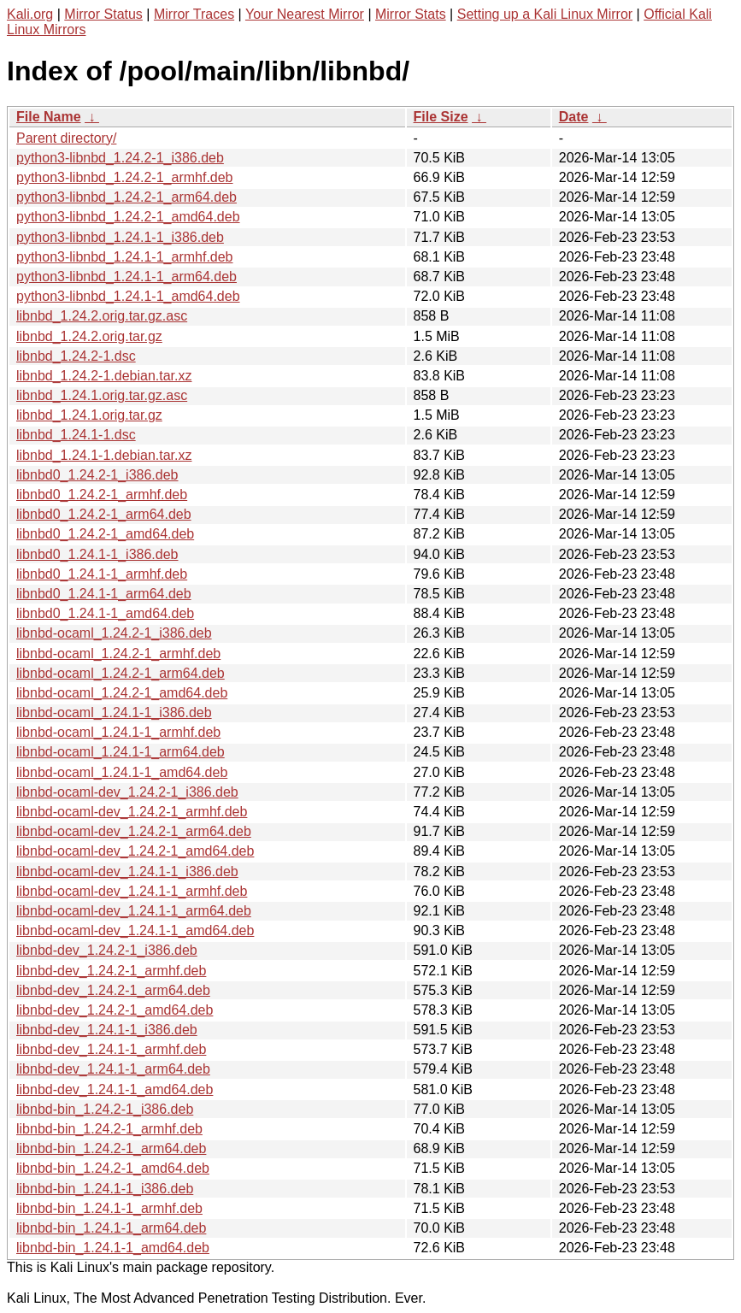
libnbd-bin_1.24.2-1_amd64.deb (112, 1168)
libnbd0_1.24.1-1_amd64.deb (105, 613)
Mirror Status (103, 14)
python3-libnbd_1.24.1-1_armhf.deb (124, 257)
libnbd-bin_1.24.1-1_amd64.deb (112, 1247)
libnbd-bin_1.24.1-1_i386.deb (104, 1188)
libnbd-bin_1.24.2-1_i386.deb (104, 1109)
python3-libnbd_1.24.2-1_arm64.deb (126, 197)
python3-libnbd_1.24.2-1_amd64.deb (128, 216)
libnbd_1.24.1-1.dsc (76, 434)
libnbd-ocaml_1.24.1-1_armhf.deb (118, 732)
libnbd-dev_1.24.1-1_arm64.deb (113, 1069)
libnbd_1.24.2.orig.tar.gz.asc (101, 316)
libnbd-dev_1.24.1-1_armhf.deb (111, 1049)
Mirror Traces (194, 14)
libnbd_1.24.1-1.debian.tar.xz (103, 455)
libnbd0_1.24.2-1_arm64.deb (103, 514)
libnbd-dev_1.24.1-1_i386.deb (106, 1029)
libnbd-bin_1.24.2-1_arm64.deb (111, 1148)
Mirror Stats (410, 14)
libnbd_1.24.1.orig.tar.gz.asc (101, 395)
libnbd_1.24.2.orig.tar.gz (89, 336)
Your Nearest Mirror (304, 14)
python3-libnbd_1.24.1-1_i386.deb (120, 237)
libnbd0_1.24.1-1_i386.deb (97, 554)
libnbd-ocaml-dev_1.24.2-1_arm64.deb (133, 831)
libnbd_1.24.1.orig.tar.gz (89, 415)
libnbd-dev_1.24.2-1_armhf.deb (111, 970)
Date (574, 116)
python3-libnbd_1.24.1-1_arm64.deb (126, 276)
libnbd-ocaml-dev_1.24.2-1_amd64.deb (135, 851)
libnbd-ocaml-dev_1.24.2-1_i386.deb (127, 792)
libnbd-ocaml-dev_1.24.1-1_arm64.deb (133, 911)
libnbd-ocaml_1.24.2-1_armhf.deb (118, 653)
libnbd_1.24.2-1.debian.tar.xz (103, 375)
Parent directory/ (66, 138)
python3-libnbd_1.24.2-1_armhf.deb (124, 177)
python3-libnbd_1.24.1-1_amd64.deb (128, 296)
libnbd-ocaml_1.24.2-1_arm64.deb (120, 673)
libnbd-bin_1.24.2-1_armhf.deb (109, 1129)
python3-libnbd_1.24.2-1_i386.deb (120, 157)
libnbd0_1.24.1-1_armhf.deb (101, 574)
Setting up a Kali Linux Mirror (544, 14)
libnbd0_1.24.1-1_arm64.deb (103, 593)
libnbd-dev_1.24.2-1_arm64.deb (113, 990)
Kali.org (30, 14)
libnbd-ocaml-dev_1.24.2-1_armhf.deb (131, 811)
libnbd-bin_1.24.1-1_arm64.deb (111, 1228)
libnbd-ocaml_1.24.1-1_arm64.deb (120, 752)
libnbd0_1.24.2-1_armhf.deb (101, 494)
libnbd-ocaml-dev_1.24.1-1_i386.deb (127, 871)
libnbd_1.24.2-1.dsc (76, 356)
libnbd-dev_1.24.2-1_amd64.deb (114, 1010)
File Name (48, 116)
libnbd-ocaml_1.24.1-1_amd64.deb (121, 772)
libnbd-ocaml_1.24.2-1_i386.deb (114, 633)
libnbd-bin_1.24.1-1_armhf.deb (109, 1208)
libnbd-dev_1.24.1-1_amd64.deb (114, 1089)
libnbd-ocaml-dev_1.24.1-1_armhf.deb (131, 891)
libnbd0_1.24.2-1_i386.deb (97, 475)
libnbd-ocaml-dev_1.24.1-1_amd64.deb (135, 930)
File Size (441, 116)
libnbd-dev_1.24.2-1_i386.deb (106, 950)
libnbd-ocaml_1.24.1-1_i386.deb (114, 712)
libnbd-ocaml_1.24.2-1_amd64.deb (121, 693)
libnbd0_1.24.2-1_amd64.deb (105, 534)
